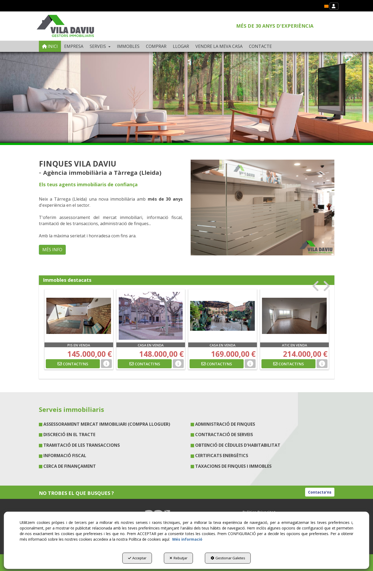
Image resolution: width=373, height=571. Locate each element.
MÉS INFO (52, 250)
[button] (326, 6)
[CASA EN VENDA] (150, 315)
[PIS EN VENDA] (78, 315)
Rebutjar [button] (178, 558)
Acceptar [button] (137, 558)
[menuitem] (326, 6)
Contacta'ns (319, 492)
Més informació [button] (187, 539)
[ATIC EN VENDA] (294, 315)
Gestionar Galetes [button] (228, 558)
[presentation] (316, 286)
